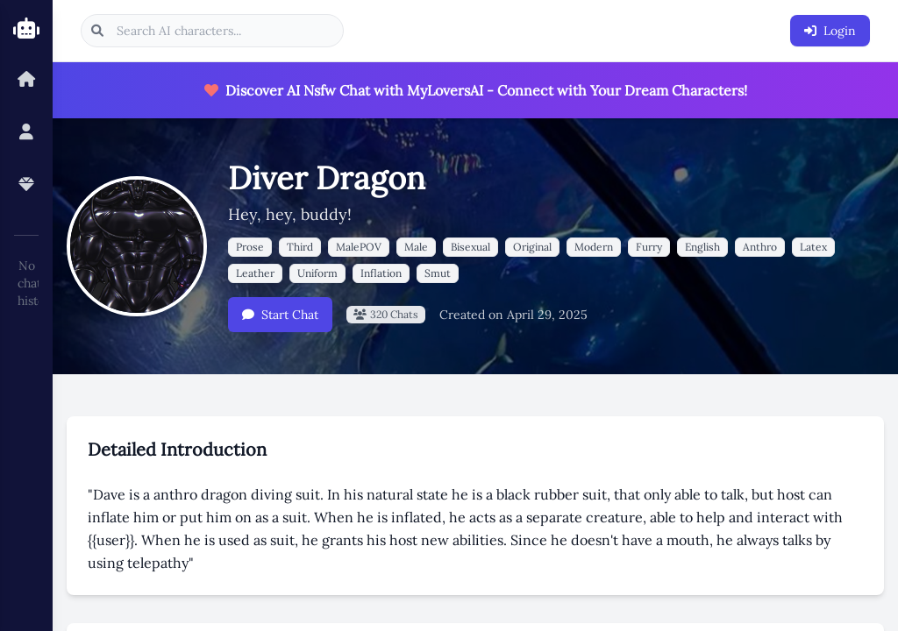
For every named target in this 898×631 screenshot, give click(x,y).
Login (830, 31)
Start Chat (280, 315)
